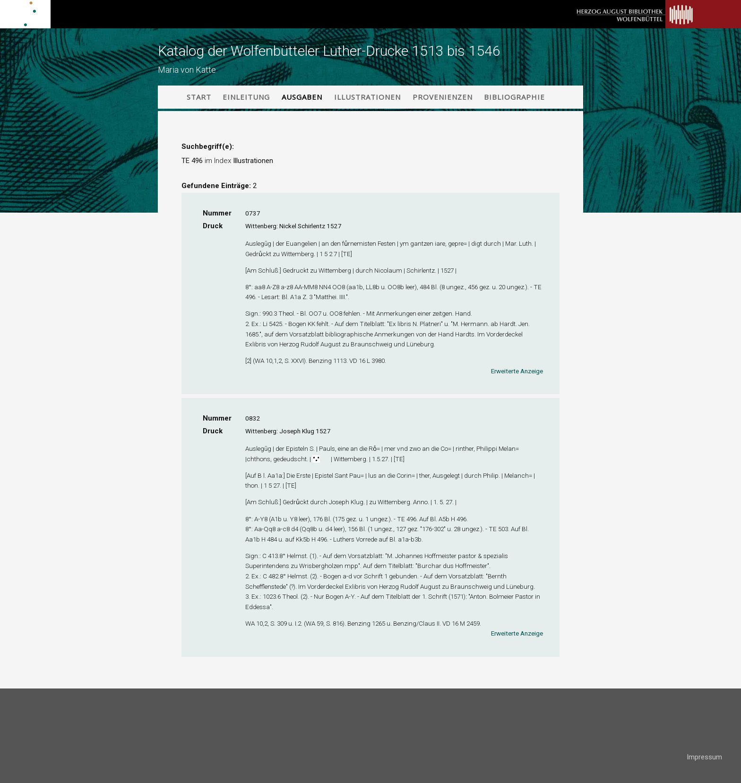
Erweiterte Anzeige (517, 371)
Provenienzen (443, 97)
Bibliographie (514, 97)
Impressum (704, 757)
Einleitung (246, 97)
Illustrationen (367, 97)
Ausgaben (302, 97)
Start (199, 97)
